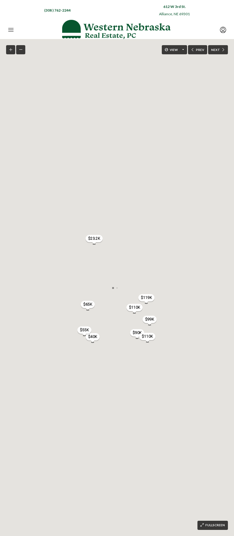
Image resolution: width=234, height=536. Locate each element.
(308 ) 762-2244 (57, 10)
